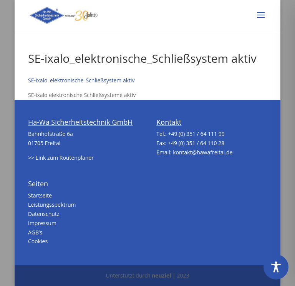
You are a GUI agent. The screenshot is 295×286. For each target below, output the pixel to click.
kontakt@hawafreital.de (202, 152)
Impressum (42, 223)
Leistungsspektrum (52, 204)
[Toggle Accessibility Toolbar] (276, 267)
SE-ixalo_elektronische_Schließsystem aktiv (81, 80)
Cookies (38, 241)
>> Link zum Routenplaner (61, 157)
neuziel (161, 275)
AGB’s (35, 232)
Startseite (40, 195)
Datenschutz (43, 213)
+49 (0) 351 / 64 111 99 (196, 133)
